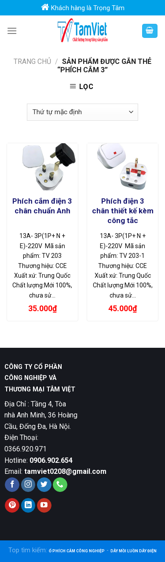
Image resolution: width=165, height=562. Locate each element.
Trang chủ (32, 61)
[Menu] (12, 30)
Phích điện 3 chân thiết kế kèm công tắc (123, 211)
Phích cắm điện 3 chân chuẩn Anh (42, 206)
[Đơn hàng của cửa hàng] (82, 112)
